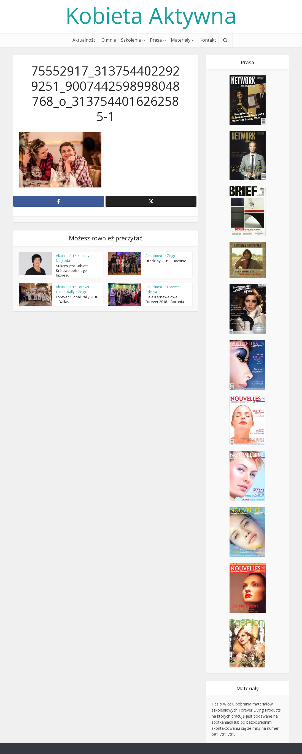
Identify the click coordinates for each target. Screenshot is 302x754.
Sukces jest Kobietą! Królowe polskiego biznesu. (72, 270)
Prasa (156, 40)
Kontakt (207, 40)
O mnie (108, 40)
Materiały (180, 40)
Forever (173, 287)
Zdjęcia (173, 255)
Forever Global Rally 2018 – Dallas (77, 299)
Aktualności (84, 40)
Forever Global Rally (73, 289)
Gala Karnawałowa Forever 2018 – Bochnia (164, 299)
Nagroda (63, 260)
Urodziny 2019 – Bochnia (165, 260)
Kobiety (83, 255)
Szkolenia (131, 40)
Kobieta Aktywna (151, 15)
